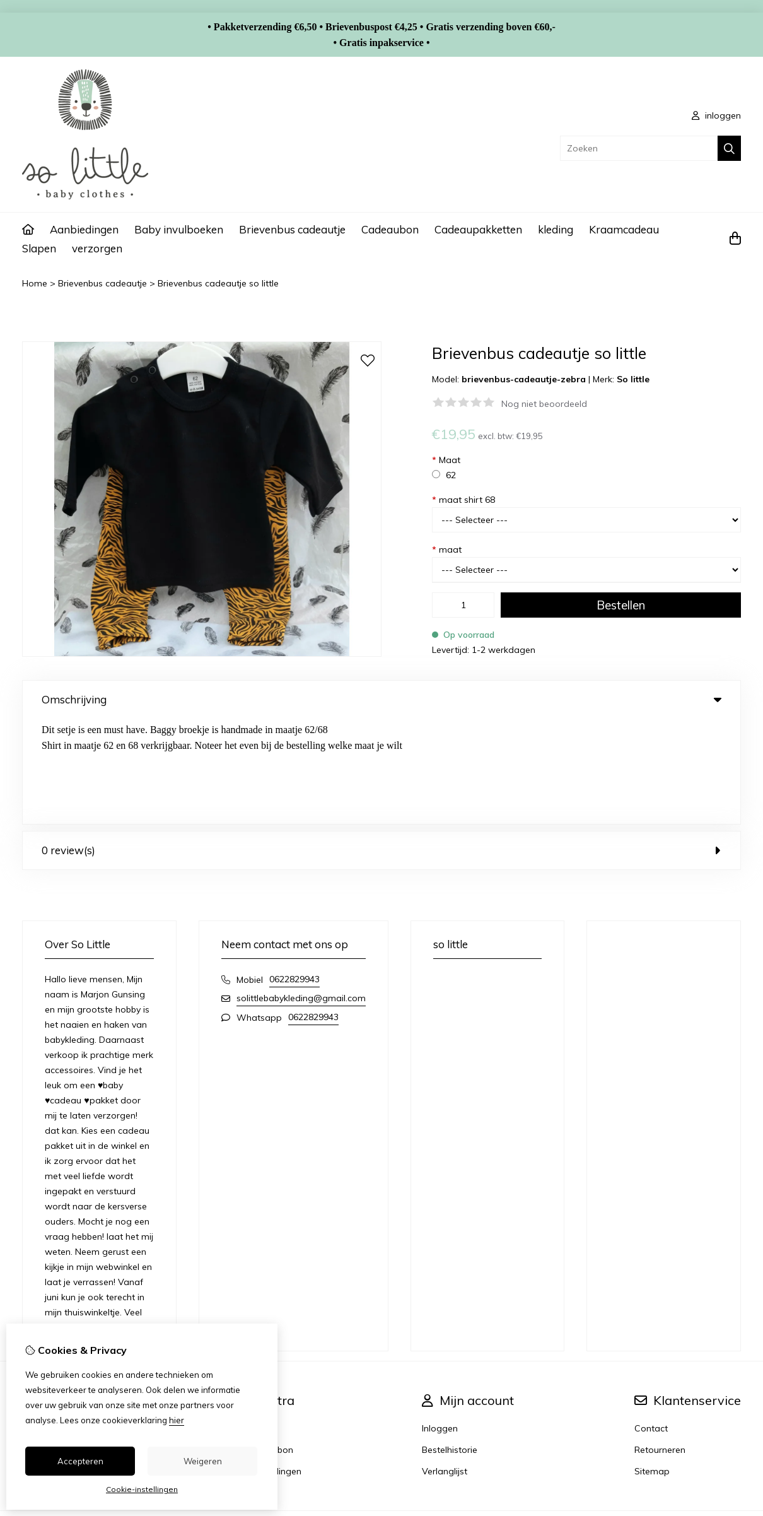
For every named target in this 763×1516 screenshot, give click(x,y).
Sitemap (652, 1366)
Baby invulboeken (178, 229)
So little (633, 379)
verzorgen (97, 248)
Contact (651, 1323)
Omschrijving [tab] (381, 699)
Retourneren (659, 1344)
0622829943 (294, 873)
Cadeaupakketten (478, 229)
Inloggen (440, 1323)
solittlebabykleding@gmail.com (301, 892)
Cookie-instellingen (142, 1489)
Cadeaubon (390, 229)
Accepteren (80, 1461)
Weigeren (202, 1461)
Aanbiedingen (84, 229)
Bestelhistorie (449, 1344)
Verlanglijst (444, 1366)
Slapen (39, 248)
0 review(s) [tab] (381, 744)
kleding (555, 229)
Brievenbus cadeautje (292, 229)
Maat (446, 460)
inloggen (716, 115)
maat (447, 549)
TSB (733, 1426)
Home (34, 283)
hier (176, 1420)
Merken (259, 1323)
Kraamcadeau (624, 229)
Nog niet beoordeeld (544, 403)
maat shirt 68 (463, 499)
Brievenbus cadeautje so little (218, 283)
